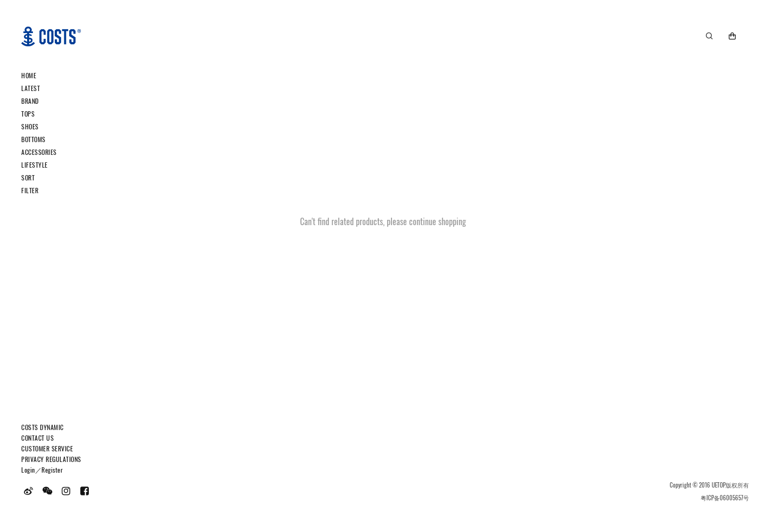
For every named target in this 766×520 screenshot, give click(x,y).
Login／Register (42, 469)
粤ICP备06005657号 (725, 497)
